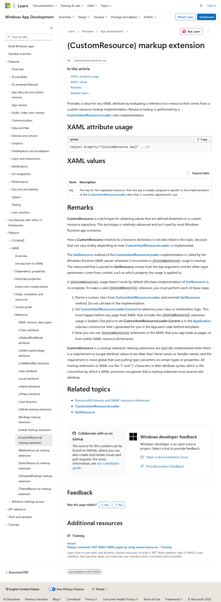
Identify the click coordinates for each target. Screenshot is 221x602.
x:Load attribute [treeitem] (28, 379)
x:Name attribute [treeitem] (29, 386)
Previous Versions (36, 599)
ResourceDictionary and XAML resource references (112, 400)
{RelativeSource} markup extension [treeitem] (34, 452)
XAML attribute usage (85, 76)
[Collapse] (51, 28)
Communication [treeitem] (22, 120)
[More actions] (208, 31)
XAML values (79, 82)
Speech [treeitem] (16, 197)
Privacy (90, 599)
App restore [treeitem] (19, 105)
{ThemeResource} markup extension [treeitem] (34, 491)
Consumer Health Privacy (119, 599)
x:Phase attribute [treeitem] (29, 394)
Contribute (73, 599)
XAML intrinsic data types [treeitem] (34, 322)
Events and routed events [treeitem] (31, 286)
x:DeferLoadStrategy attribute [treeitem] (31, 353)
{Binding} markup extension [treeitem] (29, 419)
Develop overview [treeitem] (19, 54)
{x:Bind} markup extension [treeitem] (34, 409)
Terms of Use (151, 599)
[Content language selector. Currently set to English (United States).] (22, 589)
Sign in (211, 5)
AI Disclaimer (11, 599)
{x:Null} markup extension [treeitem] (34, 430)
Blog (55, 599)
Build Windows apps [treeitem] (21, 46)
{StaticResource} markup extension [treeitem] (34, 465)
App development (111, 31)
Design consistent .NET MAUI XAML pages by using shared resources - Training (119, 547)
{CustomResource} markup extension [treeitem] (30, 440)
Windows (88, 31)
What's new (185, 17)
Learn (71, 31)
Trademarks (172, 599)
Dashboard (207, 17)
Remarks (76, 87)
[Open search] (201, 5)
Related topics (80, 93)
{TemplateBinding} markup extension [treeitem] (35, 478)
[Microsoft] (8, 5)
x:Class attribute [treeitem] (28, 330)
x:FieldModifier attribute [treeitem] (33, 363)
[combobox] (29, 37)
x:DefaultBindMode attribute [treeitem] (30, 340)
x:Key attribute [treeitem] (27, 371)
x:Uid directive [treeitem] (27, 402)
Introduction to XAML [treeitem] (29, 263)
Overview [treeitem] (18, 69)
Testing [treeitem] (16, 205)
